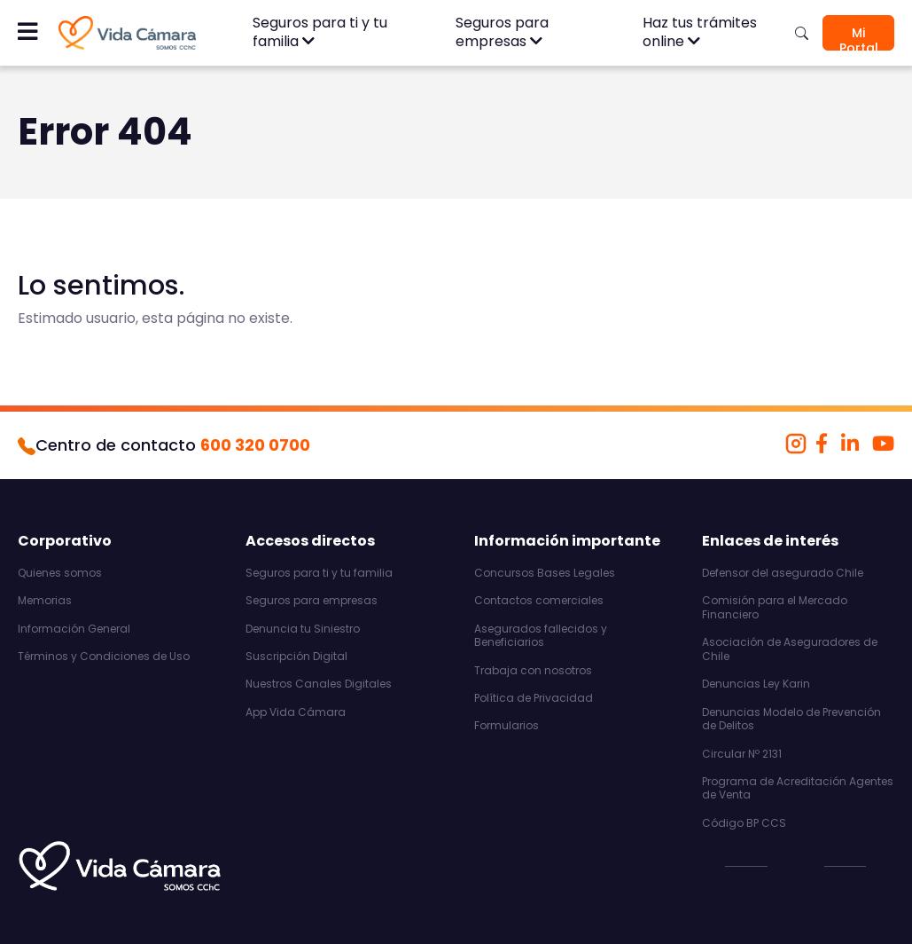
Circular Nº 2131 (742, 754)
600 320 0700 (255, 445)
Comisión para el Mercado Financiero (774, 607)
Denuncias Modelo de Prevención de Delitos (791, 719)
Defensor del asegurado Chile (782, 573)
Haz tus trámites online (700, 31)
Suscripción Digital (296, 656)
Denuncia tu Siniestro (303, 629)
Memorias (45, 601)
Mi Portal (858, 37)
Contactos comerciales (539, 601)
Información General (74, 629)
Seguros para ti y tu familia (320, 31)
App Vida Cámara (296, 712)
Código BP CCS (744, 823)
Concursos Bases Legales (544, 573)
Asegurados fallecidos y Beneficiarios (540, 635)
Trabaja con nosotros (533, 671)
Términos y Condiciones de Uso (104, 656)
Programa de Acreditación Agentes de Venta (797, 788)
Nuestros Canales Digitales (319, 684)
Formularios (506, 726)
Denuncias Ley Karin (756, 684)
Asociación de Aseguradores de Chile (789, 649)
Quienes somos (60, 573)
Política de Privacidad (533, 698)
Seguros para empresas (502, 31)
